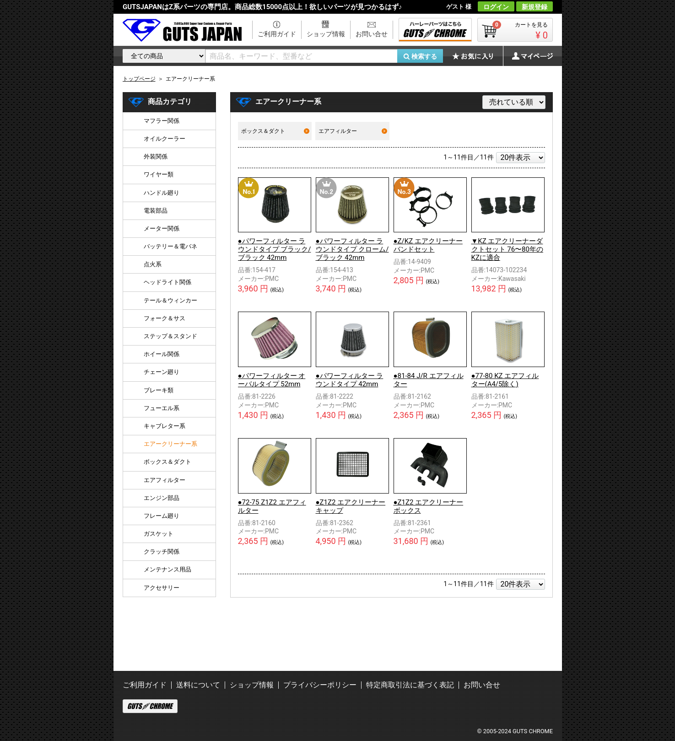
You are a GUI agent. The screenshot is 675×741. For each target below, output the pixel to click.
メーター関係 (161, 228)
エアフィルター (353, 131)
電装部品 (155, 210)
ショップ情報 (326, 34)
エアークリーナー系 (170, 443)
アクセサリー (161, 587)
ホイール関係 (161, 354)
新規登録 (534, 7)
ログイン (496, 7)
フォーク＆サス (164, 318)
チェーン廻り (161, 371)
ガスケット (158, 533)
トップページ (139, 79)
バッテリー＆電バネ (170, 246)
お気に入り (477, 56)
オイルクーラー (164, 138)
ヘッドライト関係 (167, 282)
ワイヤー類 (158, 174)
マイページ (527, 56)
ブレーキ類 (158, 390)
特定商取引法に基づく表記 (410, 685)
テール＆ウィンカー (170, 300)
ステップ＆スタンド (170, 336)
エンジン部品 (161, 497)
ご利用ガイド (277, 34)
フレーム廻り (161, 515)
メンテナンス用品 (167, 569)
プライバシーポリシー (319, 685)
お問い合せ (372, 34)
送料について (198, 685)
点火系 (153, 264)
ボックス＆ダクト (275, 131)
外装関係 (155, 156)
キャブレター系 (164, 426)
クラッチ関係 (161, 551)
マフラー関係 (161, 120)
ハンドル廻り (161, 192)
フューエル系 (161, 408)
